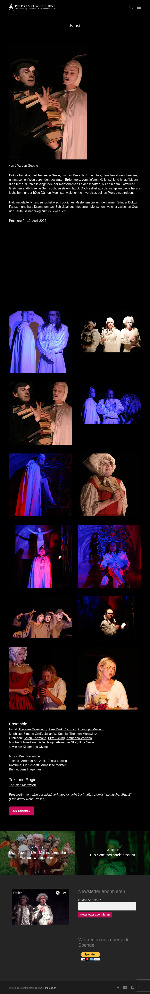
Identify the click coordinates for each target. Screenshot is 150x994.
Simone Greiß (33, 733)
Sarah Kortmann (35, 738)
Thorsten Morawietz (32, 729)
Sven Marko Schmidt (62, 729)
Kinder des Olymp (35, 746)
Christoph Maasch (91, 729)
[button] (139, 7)
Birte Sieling (56, 738)
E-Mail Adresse (89, 900)
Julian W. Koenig (56, 733)
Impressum (50, 988)
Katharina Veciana (79, 738)
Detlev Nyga (46, 742)
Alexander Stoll (66, 742)
